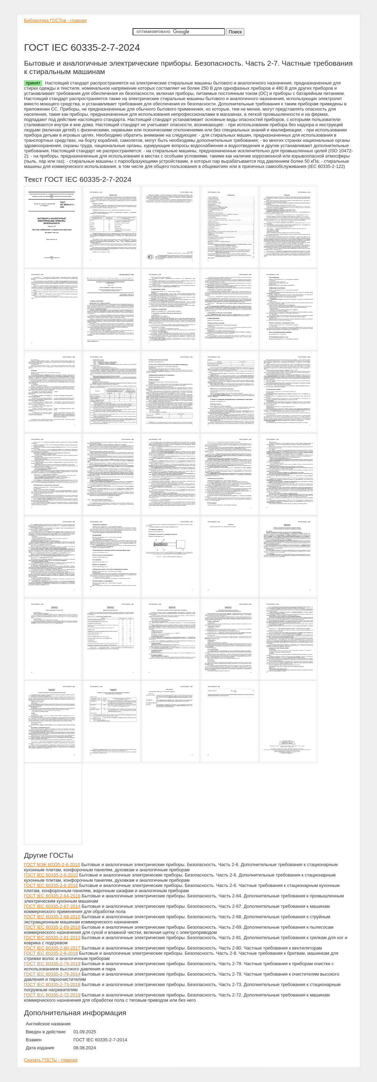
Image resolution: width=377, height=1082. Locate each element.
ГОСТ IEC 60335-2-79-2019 (52, 963)
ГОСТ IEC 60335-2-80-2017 (52, 948)
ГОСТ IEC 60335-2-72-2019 (52, 995)
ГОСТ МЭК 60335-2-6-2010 (52, 864)
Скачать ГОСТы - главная (51, 1060)
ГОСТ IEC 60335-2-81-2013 (52, 937)
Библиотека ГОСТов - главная (55, 20)
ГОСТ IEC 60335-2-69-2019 (52, 927)
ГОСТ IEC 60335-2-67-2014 (52, 906)
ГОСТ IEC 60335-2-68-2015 (52, 916)
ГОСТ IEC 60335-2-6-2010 (51, 875)
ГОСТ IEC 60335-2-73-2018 (52, 984)
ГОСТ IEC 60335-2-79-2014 (52, 974)
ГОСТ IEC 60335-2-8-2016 (51, 953)
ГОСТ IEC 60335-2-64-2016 (52, 895)
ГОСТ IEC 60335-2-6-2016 (51, 885)
